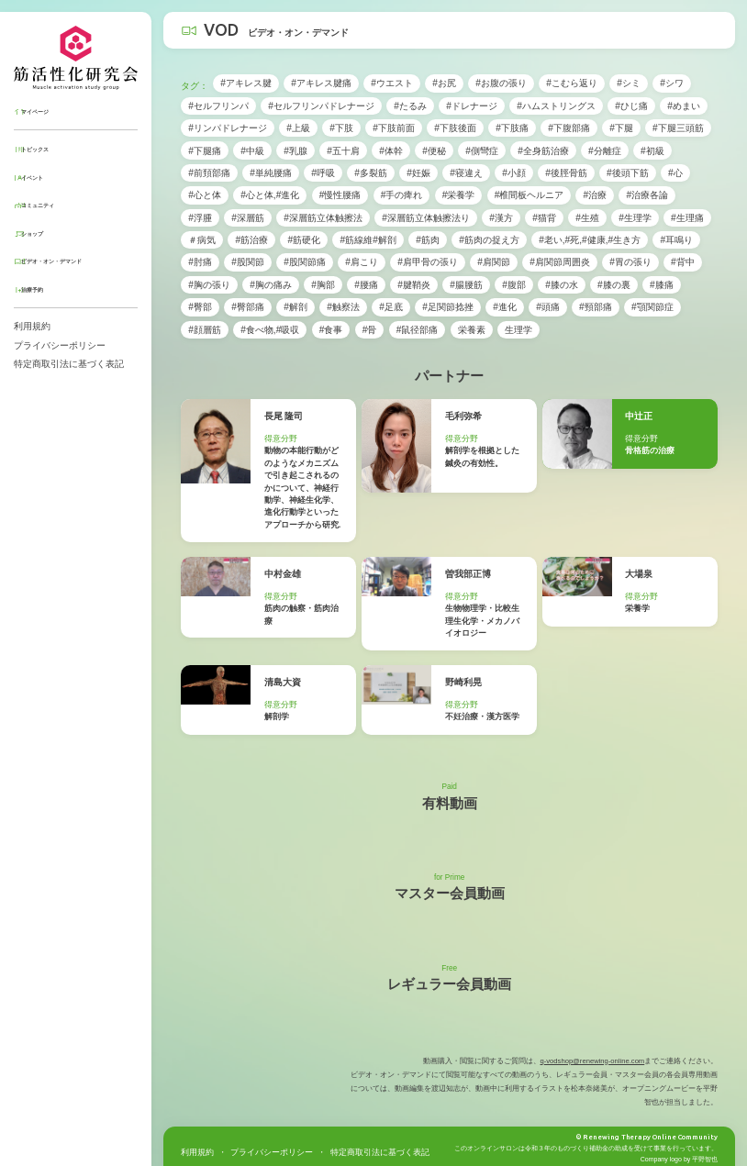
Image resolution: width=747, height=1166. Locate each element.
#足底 (391, 307)
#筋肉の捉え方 (489, 240)
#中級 (252, 151)
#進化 (505, 307)
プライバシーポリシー (60, 345)
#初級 (652, 151)
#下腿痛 (204, 151)
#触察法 (343, 307)
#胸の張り (209, 285)
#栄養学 (458, 195)
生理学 (518, 330)
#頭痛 (548, 307)
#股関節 (247, 262)
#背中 (683, 262)
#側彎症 (481, 151)
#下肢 (341, 128)
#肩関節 (493, 262)
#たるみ (410, 106)
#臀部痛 (247, 307)
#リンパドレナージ (227, 128)
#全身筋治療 (543, 151)
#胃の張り (630, 262)
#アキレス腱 (246, 83)
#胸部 (323, 285)
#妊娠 (418, 173)
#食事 (331, 330)
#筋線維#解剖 (368, 240)
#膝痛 (662, 285)
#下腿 (621, 128)
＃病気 (202, 240)
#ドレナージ (471, 106)
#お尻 (444, 83)
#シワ (672, 83)
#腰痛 (366, 285)
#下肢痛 (512, 128)
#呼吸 (323, 173)
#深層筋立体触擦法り (426, 218)
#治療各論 (648, 195)
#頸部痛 (595, 307)
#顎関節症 (652, 307)
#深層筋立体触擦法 (323, 218)
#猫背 (544, 218)
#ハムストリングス (556, 106)
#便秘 (434, 151)
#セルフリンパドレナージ (321, 106)
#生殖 (587, 218)
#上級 (298, 128)
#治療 (596, 195)
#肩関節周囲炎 (560, 262)
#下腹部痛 (569, 128)
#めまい (683, 106)
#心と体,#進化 (269, 195)
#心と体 (204, 195)
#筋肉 (428, 240)
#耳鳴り (677, 240)
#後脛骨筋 (566, 173)
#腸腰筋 (466, 285)
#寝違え (466, 173)
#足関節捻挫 (448, 307)
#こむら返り (571, 83)
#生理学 (635, 218)
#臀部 (200, 307)
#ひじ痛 (631, 106)
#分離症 (604, 151)
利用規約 (32, 326)
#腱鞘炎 (413, 285)
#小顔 (514, 173)
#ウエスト (392, 83)
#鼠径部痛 (417, 330)
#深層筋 (247, 218)
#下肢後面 (455, 128)
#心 (675, 173)
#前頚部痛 (209, 173)
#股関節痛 (305, 262)
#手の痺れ (402, 195)
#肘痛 (200, 262)
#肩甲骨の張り (427, 262)
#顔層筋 (204, 330)
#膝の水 (561, 285)
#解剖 (295, 307)
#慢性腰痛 (340, 195)
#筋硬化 (304, 240)
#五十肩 (343, 151)
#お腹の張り (501, 83)
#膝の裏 (613, 285)
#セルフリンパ (218, 106)
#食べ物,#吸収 (269, 330)
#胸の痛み (271, 285)
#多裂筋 (370, 173)
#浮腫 (200, 218)
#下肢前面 (394, 128)
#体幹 (391, 151)
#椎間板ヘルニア (529, 195)
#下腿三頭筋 (678, 128)
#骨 (369, 330)
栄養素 (471, 330)
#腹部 (514, 285)
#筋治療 (252, 240)
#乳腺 (295, 151)
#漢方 (501, 218)
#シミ (629, 83)
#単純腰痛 (271, 173)
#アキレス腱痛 (321, 83)
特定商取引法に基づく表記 (69, 364)
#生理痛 (687, 218)
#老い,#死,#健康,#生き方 (590, 240)
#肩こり (361, 262)
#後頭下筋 (628, 173)
